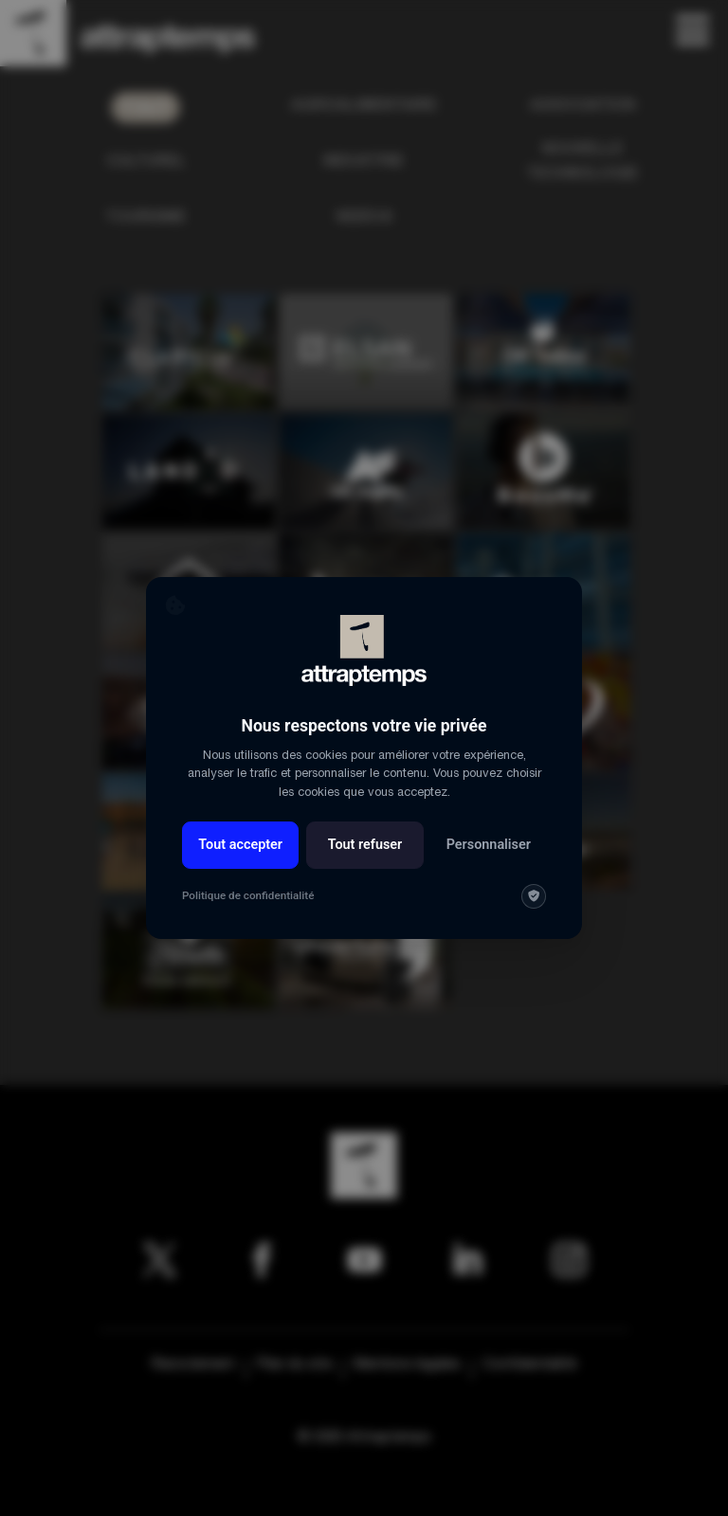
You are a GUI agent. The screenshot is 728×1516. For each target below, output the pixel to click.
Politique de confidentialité (248, 895)
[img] (533, 896)
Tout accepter (240, 845)
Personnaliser (488, 845)
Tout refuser (365, 845)
